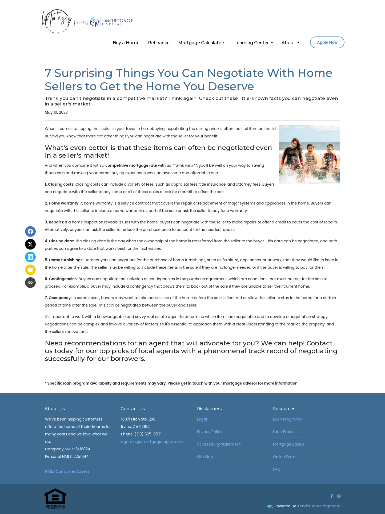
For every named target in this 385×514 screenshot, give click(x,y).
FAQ (276, 469)
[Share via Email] (30, 269)
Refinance (159, 42)
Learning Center (252, 42)
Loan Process (285, 431)
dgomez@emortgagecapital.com (152, 441)
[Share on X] (30, 244)
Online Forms (285, 456)
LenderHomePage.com (319, 506)
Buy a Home (126, 42)
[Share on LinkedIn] (30, 257)
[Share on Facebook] (30, 231)
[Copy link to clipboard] (30, 282)
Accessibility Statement (218, 444)
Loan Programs (287, 419)
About (289, 42)
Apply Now (327, 42)
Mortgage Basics (288, 444)
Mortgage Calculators (202, 42)
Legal (202, 419)
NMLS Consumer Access (67, 471)
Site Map (205, 456)
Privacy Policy (209, 431)
